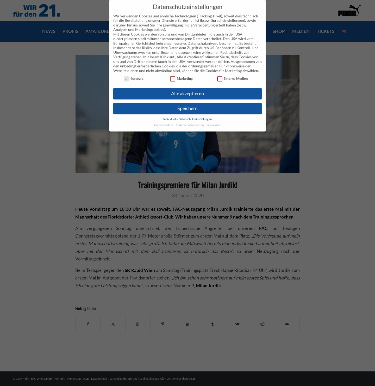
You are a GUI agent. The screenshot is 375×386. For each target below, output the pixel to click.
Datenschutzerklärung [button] (190, 119)
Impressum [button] (214, 119)
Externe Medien (232, 73)
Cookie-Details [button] (164, 119)
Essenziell (135, 73)
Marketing (181, 73)
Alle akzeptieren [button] (187, 88)
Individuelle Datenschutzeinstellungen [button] (187, 113)
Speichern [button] (187, 102)
